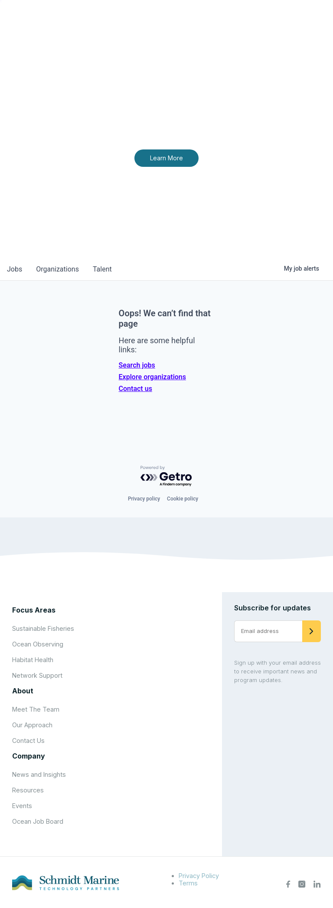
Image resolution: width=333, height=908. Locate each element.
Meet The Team (35, 709)
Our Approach (32, 725)
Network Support (37, 675)
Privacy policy (144, 499)
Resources (28, 790)
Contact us (135, 388)
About (22, 690)
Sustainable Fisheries (43, 628)
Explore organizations (152, 377)
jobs (14, 269)
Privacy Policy (199, 875)
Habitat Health (32, 659)
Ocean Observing (37, 644)
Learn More (166, 158)
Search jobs (137, 365)
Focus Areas (34, 610)
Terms (188, 883)
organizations (57, 269)
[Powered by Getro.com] (166, 476)
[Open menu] (317, 21)
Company (28, 756)
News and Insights (39, 774)
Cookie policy (182, 499)
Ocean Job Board (37, 821)
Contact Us (28, 740)
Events (22, 805)
